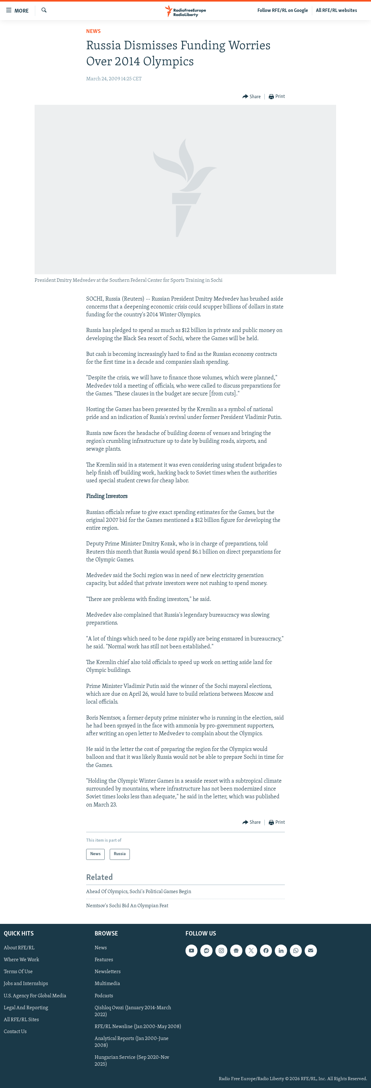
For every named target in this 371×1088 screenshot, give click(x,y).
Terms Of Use (18, 971)
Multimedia (107, 983)
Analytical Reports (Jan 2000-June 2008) (132, 1042)
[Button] (251, 97)
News (93, 32)
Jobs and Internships (26, 983)
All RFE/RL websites (336, 10)
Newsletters (108, 971)
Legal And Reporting (26, 1007)
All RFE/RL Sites (21, 1019)
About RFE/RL (19, 948)
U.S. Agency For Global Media (35, 995)
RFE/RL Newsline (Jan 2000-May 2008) (138, 1026)
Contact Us (15, 1031)
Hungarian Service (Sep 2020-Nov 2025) (132, 1061)
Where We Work (21, 959)
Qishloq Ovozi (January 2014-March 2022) (133, 1011)
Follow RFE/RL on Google (282, 10)
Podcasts (104, 995)
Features (104, 959)
